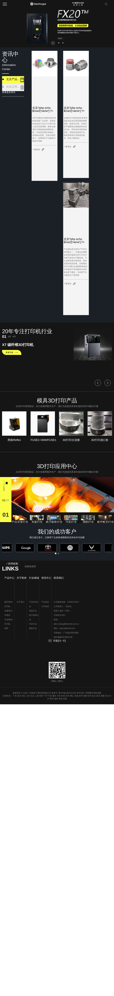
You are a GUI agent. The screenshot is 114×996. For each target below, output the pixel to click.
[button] (53, 43)
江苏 (28, 696)
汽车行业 (33, 624)
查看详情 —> (12, 352)
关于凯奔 (22, 578)
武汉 (94, 696)
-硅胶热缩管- (30, 566)
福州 (56, 699)
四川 (19, 696)
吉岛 (107, 696)
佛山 (72, 696)
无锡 (76, 696)
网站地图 (97, 693)
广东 (15, 696)
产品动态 (45, 602)
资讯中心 (46, 578)
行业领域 (34, 578)
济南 (60, 699)
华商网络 (89, 693)
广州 (45, 696)
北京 (32, 696)
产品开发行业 (34, 604)
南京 (98, 696)
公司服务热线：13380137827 (66, 602)
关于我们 (20, 602)
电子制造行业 (34, 617)
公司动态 (45, 606)
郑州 (52, 699)
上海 (37, 696)
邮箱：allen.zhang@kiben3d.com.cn (66, 621)
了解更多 (36, 149)
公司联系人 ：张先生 (63, 606)
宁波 (50, 696)
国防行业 (33, 628)
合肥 (65, 699)
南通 (102, 696)
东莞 (63, 696)
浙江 (23, 696)
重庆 (54, 696)
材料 (6, 628)
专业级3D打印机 (8, 621)
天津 (59, 696)
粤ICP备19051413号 (67, 693)
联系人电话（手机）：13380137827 (63, 613)
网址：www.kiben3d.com (64, 628)
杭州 (89, 696)
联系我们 (59, 578)
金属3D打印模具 (8, 613)
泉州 (81, 696)
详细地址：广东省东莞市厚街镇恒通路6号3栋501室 (66, 635)
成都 (85, 696)
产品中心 (9, 578)
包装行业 (33, 611)
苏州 (67, 696)
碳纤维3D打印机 (8, 604)
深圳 (41, 696)
